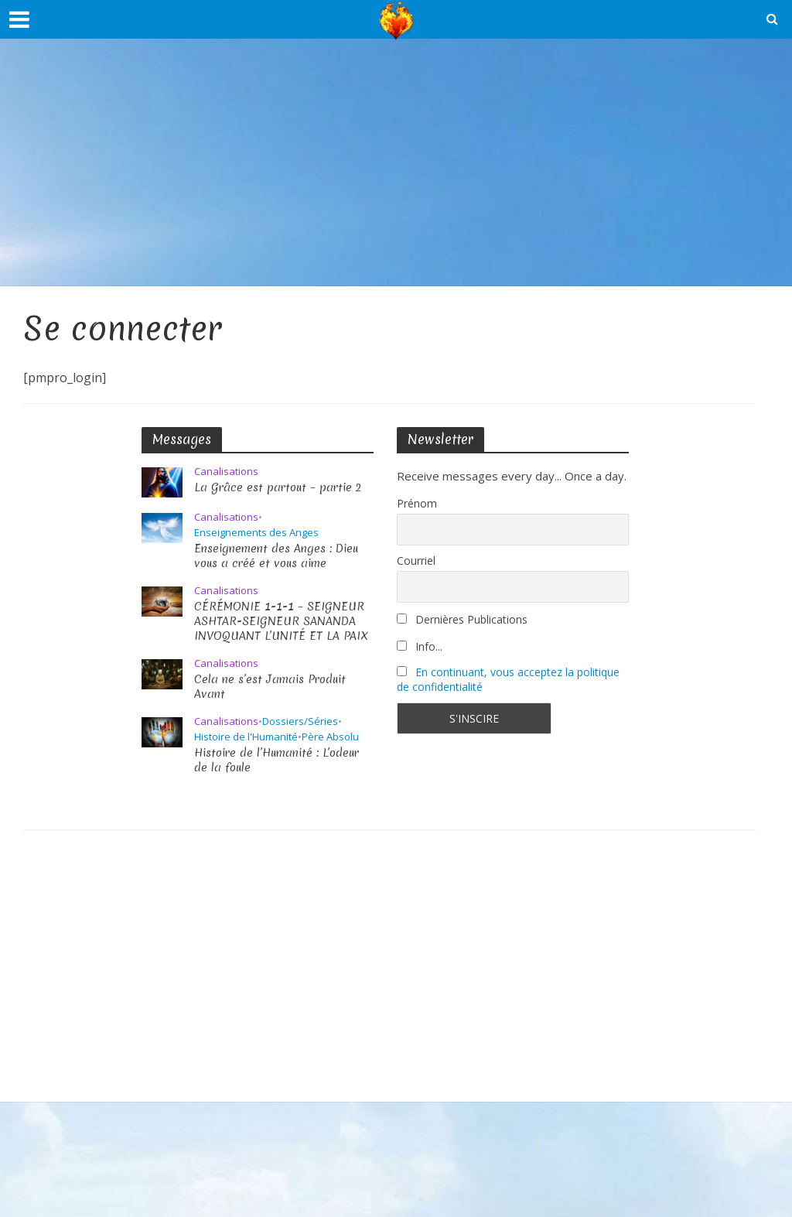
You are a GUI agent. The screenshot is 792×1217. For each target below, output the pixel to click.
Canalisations (226, 471)
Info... (419, 646)
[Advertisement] (396, 162)
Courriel (416, 560)
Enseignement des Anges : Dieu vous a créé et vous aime (277, 556)
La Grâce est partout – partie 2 (278, 487)
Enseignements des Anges (256, 532)
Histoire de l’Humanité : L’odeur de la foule (277, 760)
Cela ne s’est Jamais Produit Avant (270, 687)
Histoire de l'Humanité (246, 737)
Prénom (417, 503)
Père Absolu (330, 737)
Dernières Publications (462, 619)
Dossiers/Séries (300, 721)
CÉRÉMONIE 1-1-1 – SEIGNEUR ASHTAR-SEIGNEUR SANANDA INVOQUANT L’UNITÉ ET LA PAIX (281, 622)
